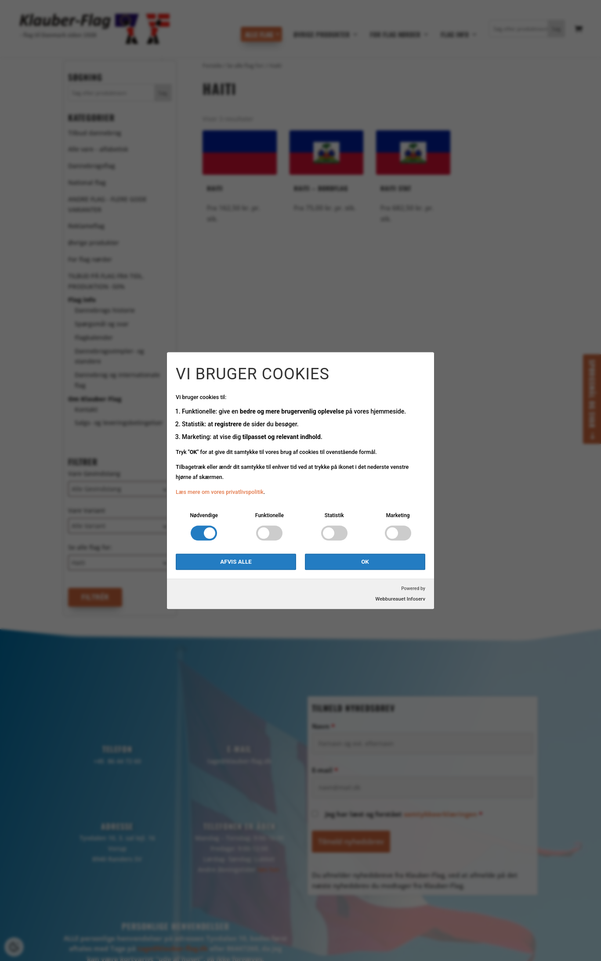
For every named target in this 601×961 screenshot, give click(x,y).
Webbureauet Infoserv (400, 599)
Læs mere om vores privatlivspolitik (220, 492)
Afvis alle (235, 561)
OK (365, 561)
